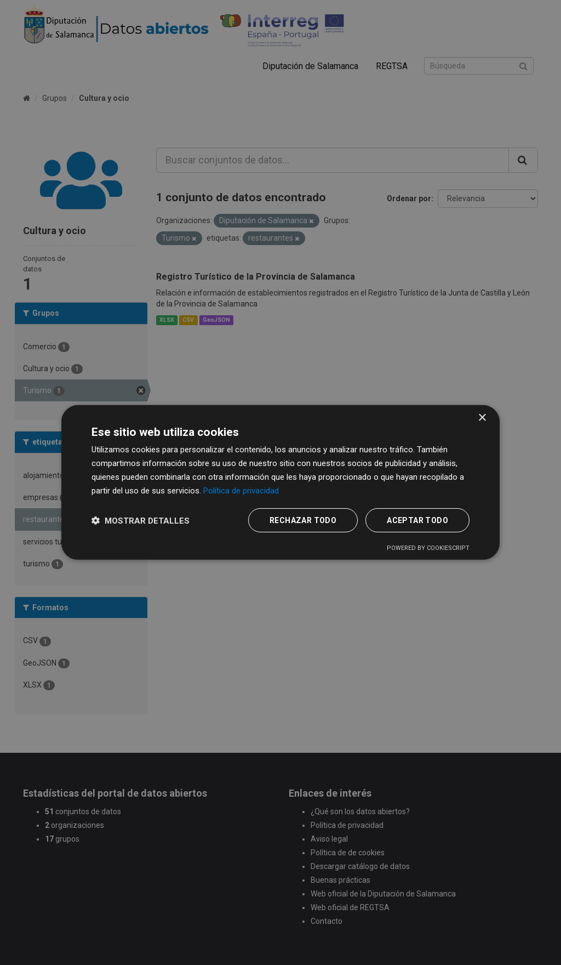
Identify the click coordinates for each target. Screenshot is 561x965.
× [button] (482, 418)
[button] (140, 520)
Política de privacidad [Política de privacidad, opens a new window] (241, 490)
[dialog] (280, 482)
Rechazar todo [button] (303, 520)
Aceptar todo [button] (417, 520)
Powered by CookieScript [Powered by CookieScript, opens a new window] (428, 548)
